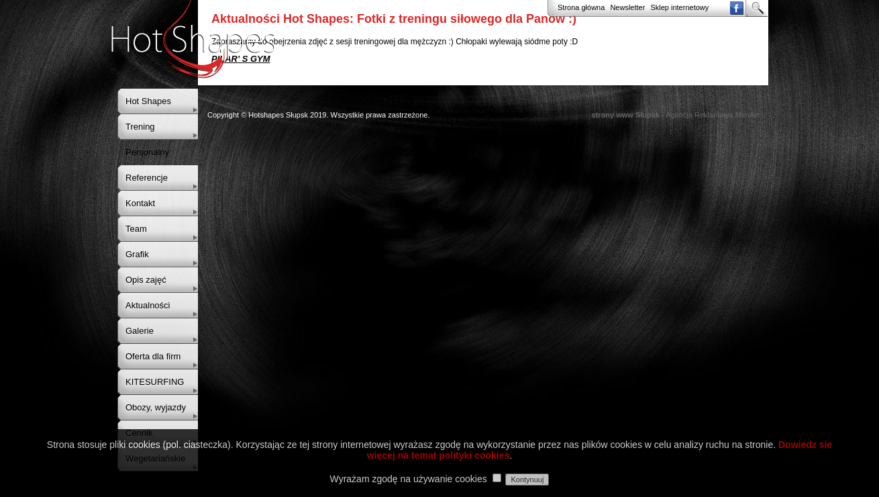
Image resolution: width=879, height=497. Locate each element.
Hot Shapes (148, 101)
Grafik (137, 254)
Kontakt (140, 203)
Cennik (138, 433)
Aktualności (147, 305)
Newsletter (627, 7)
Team (136, 229)
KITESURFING (154, 382)
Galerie (139, 331)
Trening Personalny (147, 139)
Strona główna (581, 7)
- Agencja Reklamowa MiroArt (675, 115)
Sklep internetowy (679, 7)
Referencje (146, 178)
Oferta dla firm (152, 356)
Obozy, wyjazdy (155, 407)
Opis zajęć (145, 280)
